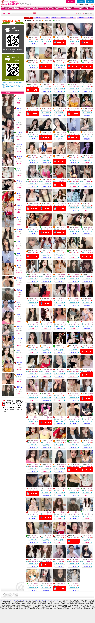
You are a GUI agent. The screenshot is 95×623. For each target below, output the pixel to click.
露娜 (35, 274)
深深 (35, 298)
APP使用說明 (6, 23)
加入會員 (81, 1)
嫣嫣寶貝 (19, 278)
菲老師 (35, 132)
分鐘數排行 (37, 17)
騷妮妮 (35, 61)
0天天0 (35, 84)
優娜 (48, 84)
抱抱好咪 (49, 227)
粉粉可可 (90, 227)
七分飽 (62, 37)
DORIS (90, 84)
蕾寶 (89, 369)
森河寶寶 (19, 314)
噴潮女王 (36, 393)
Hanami (19, 266)
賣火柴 (90, 417)
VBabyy (77, 61)
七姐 (18, 120)
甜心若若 (90, 156)
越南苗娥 (19, 205)
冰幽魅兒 (49, 322)
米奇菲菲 (63, 369)
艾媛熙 (49, 37)
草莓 (76, 322)
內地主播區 (55, 17)
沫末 (89, 251)
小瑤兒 (62, 512)
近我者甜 (63, 488)
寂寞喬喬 (77, 227)
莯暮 (76, 251)
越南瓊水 (63, 559)
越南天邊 (49, 298)
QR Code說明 (19, 23)
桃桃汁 (49, 346)
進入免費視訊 (32, 41)
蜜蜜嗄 (76, 298)
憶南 (76, 441)
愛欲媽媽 (19, 290)
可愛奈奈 (90, 61)
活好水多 (90, 535)
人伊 (89, 179)
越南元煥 (49, 179)
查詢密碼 (90, 1)
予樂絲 (35, 37)
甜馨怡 (35, 417)
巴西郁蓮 (36, 441)
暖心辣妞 (36, 488)
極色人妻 (36, 369)
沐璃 (62, 251)
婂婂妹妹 (49, 441)
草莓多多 (90, 322)
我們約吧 (77, 203)
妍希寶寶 (90, 37)
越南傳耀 (63, 179)
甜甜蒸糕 (63, 61)
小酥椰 (18, 253)
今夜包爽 (49, 156)
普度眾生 (49, 251)
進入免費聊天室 (73, 350)
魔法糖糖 (19, 181)
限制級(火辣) (38, 20)
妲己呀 (62, 298)
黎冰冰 (76, 346)
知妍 (62, 346)
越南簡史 (49, 417)
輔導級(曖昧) (48, 20)
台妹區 (46, 17)
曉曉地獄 (90, 108)
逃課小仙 (63, 108)
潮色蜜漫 (90, 441)
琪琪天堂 (63, 227)
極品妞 (90, 298)
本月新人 (72, 17)
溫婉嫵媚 (49, 488)
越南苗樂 (19, 193)
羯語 (35, 156)
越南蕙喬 (36, 512)
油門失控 (49, 61)
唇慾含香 (77, 179)
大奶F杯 (63, 84)
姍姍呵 (18, 302)
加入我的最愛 (88, 13)
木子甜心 (19, 229)
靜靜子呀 (19, 96)
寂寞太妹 (90, 274)
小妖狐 (49, 108)
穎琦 (62, 393)
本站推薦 (63, 17)
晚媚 (48, 203)
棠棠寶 (18, 350)
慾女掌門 (19, 338)
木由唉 (62, 417)
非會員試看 (32, 44)
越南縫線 (49, 369)
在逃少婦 (19, 326)
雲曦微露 (63, 203)
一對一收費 (90, 17)
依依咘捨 (49, 132)
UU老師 (36, 108)
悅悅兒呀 (19, 217)
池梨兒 (18, 241)
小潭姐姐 (49, 464)
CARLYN (19, 132)
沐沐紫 (18, 169)
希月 (89, 203)
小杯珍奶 (77, 488)
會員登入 (70, 1)
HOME (79, 13)
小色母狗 (19, 387)
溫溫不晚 (19, 108)
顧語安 (62, 156)
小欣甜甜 (19, 156)
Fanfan (48, 393)
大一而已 (77, 156)
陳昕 (35, 346)
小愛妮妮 (19, 375)
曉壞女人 (36, 559)
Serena (76, 37)
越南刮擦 (19, 362)
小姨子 (35, 227)
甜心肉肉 (90, 559)
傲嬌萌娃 (90, 393)
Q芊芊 (76, 393)
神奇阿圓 (63, 132)
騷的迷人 (36, 203)
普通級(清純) (57, 20)
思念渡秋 (19, 144)
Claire (76, 84)
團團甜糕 (63, 464)
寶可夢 (62, 322)
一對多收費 (81, 17)
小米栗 (35, 251)
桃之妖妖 (36, 179)
